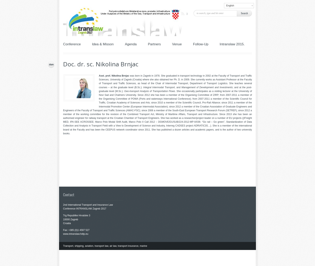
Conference (73, 44)
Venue (176, 44)
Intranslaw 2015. (232, 44)
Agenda (130, 44)
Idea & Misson (102, 44)
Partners (154, 44)
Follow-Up (200, 44)
